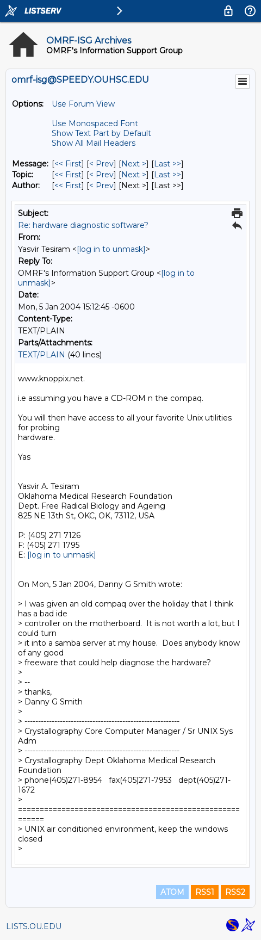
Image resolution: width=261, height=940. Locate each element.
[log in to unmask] (111, 249)
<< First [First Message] (68, 164)
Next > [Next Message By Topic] (133, 175)
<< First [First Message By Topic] (68, 175)
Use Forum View (83, 104)
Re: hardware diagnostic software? (83, 225)
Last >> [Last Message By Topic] (167, 175)
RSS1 (204, 892)
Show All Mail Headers (93, 143)
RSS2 (235, 892)
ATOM (172, 892)
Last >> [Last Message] (167, 164)
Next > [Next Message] (133, 164)
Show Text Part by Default (101, 133)
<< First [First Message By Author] (68, 185)
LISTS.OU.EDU (33, 926)
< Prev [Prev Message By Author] (101, 185)
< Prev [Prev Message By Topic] (101, 175)
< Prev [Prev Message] (101, 164)
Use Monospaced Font (95, 123)
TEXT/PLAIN (41, 355)
